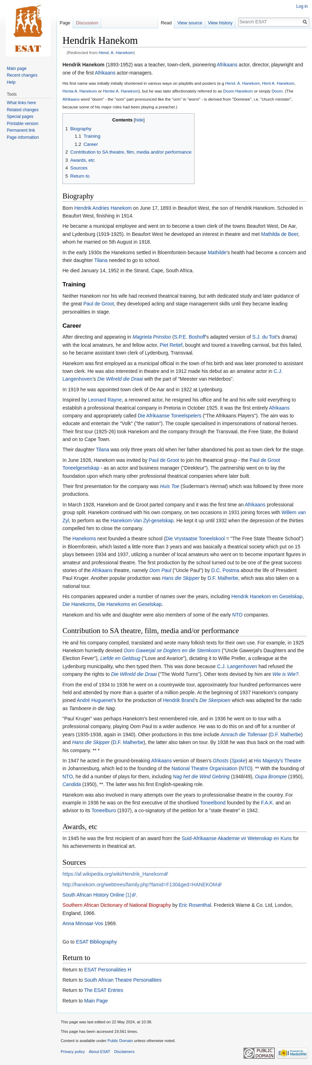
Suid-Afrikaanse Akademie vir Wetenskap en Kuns (237, 838)
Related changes (22, 109)
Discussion (87, 22)
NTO (237, 615)
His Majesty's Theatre (277, 760)
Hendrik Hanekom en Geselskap (267, 596)
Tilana (101, 260)
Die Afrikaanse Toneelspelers (169, 415)
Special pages (20, 116)
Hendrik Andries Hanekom (103, 208)
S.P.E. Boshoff (189, 337)
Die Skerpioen (214, 700)
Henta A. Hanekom (79, 91)
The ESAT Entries (103, 990)
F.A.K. (267, 802)
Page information (23, 137)
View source (189, 22)
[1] (128, 895)
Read (166, 22)
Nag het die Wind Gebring (201, 776)
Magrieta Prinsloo (151, 337)
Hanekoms (84, 538)
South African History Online (93, 895)
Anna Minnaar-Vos (82, 923)
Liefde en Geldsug (120, 658)
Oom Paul (160, 570)
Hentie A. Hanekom (120, 91)
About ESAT (99, 1051)
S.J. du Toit (264, 337)
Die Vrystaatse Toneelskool (195, 538)
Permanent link (21, 130)
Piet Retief (171, 345)
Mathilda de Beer (279, 234)
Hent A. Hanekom (278, 83)
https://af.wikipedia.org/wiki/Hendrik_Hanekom (112, 874)
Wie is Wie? (285, 674)
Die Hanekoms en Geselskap (130, 604)
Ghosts (220, 760)
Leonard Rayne (105, 400)
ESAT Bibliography (96, 942)
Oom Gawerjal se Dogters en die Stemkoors (172, 650)
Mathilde (217, 252)
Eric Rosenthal (195, 905)
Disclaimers (124, 1051)
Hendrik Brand (179, 700)
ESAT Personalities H (107, 969)
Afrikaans (227, 64)
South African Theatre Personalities (122, 980)
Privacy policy (73, 1051)
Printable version (22, 123)
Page (65, 22)
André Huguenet (95, 700)
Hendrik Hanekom (83, 64)
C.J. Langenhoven (237, 666)
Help (11, 82)
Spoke (239, 760)
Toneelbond (213, 802)
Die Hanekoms (78, 604)
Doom (277, 91)
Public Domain (120, 1041)
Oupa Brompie (271, 776)
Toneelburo (103, 810)
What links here (21, 102)
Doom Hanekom (238, 91)
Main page (16, 68)
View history (220, 22)
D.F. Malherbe (223, 578)
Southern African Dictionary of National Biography (116, 905)
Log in (302, 6)
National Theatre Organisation (205, 768)
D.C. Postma (225, 570)
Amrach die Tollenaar (244, 734)
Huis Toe (169, 486)
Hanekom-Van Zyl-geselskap (142, 520)
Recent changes (22, 75)
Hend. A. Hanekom (116, 52)
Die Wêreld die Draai (120, 379)
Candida (71, 784)
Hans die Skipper (181, 578)
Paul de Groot (98, 304)
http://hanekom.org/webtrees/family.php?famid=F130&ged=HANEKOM (139, 884)
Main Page (96, 1001)
